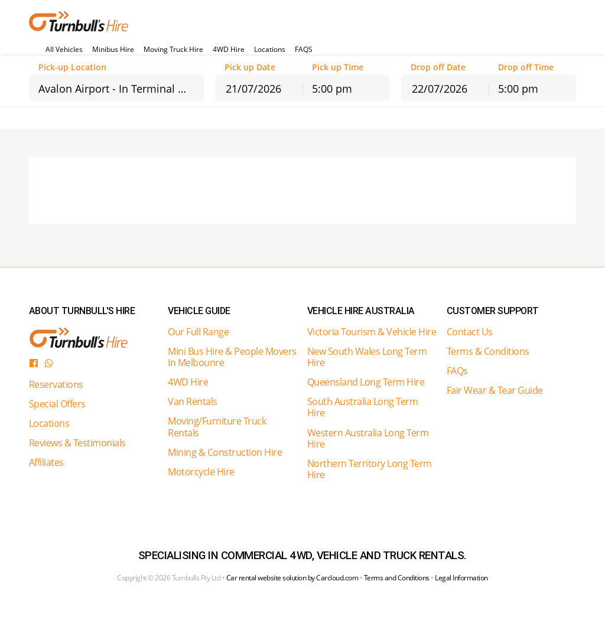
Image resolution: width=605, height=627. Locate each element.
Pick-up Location (72, 68)
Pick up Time (337, 68)
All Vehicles (64, 49)
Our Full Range (198, 331)
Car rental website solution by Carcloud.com (292, 578)
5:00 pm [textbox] (332, 88)
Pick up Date (250, 68)
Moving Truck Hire (173, 49)
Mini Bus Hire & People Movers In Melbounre (232, 357)
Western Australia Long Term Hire (368, 438)
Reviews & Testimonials (77, 442)
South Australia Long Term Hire (362, 407)
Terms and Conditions (397, 578)
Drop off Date (438, 68)
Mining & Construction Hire (225, 452)
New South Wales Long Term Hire (367, 357)
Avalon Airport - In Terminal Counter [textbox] (121, 88)
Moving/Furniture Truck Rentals (217, 426)
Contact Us (470, 331)
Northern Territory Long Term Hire (369, 469)
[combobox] (116, 88)
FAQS (304, 49)
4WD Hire (229, 49)
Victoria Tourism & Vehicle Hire (372, 331)
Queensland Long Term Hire (366, 381)
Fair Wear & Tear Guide (495, 390)
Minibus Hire (113, 49)
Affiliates (46, 462)
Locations (269, 49)
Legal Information (461, 578)
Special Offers (57, 403)
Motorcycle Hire (201, 471)
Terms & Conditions (488, 351)
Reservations (56, 384)
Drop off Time (526, 68)
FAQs (457, 370)
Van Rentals (192, 401)
